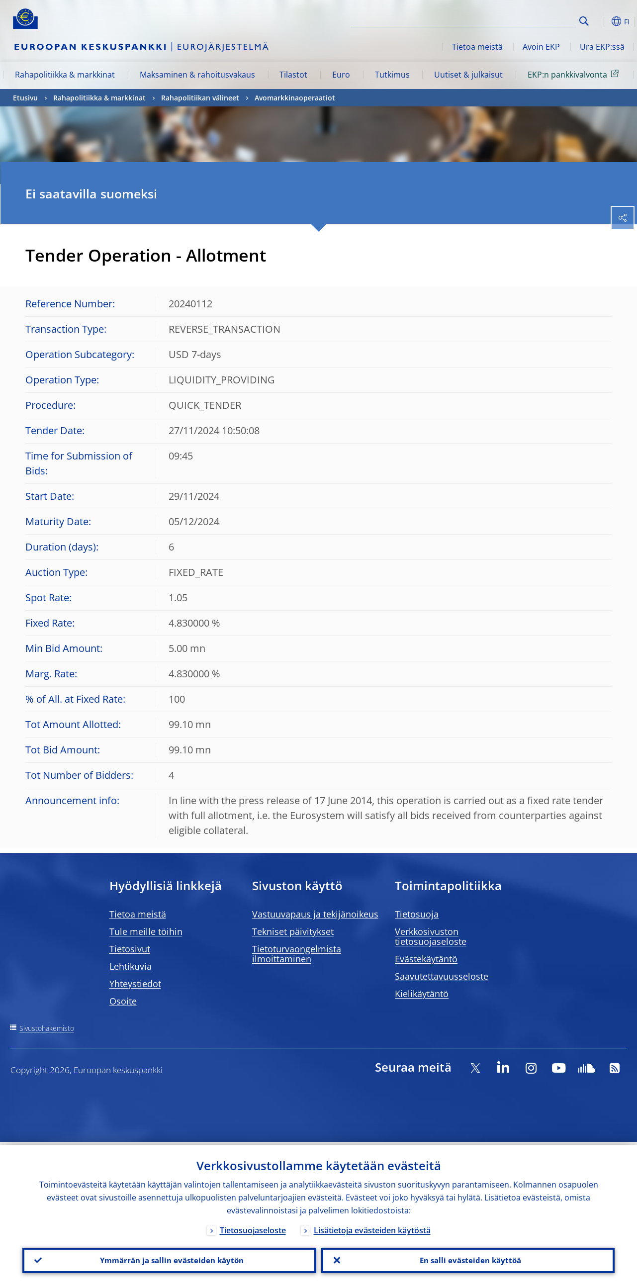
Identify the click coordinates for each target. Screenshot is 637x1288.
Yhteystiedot (135, 984)
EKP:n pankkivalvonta (575, 74)
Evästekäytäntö (426, 959)
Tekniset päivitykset (293, 931)
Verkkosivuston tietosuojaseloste (430, 936)
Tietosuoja (417, 914)
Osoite (123, 1001)
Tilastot (293, 74)
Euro (341, 74)
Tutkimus (392, 74)
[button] (600, 21)
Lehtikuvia (130, 966)
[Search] (526, 19)
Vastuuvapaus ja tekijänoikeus (315, 914)
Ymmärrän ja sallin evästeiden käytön (169, 1258)
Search (584, 21)
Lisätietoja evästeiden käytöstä (372, 1226)
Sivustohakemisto (46, 1028)
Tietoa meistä (477, 46)
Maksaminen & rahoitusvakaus (197, 74)
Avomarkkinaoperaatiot (295, 97)
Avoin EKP (541, 46)
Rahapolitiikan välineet (200, 97)
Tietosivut (129, 949)
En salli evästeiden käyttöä (467, 1258)
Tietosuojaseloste (253, 1226)
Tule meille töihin (145, 931)
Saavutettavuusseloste (441, 976)
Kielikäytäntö (422, 994)
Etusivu (25, 97)
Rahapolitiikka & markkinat (65, 74)
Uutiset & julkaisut (468, 74)
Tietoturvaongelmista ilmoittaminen (296, 954)
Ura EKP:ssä (602, 46)
